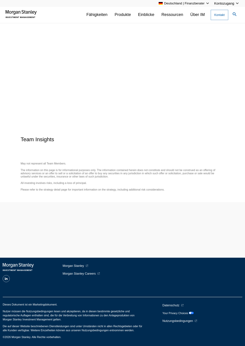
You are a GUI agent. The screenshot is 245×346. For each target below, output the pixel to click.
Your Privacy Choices (178, 313)
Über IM (197, 14)
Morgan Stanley (73, 266)
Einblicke (146, 14)
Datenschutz (170, 305)
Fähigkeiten (96, 14)
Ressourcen (172, 14)
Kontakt (219, 15)
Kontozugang (224, 3)
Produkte (123, 14)
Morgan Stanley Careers (79, 273)
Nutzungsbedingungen (177, 321)
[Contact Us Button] (219, 15)
